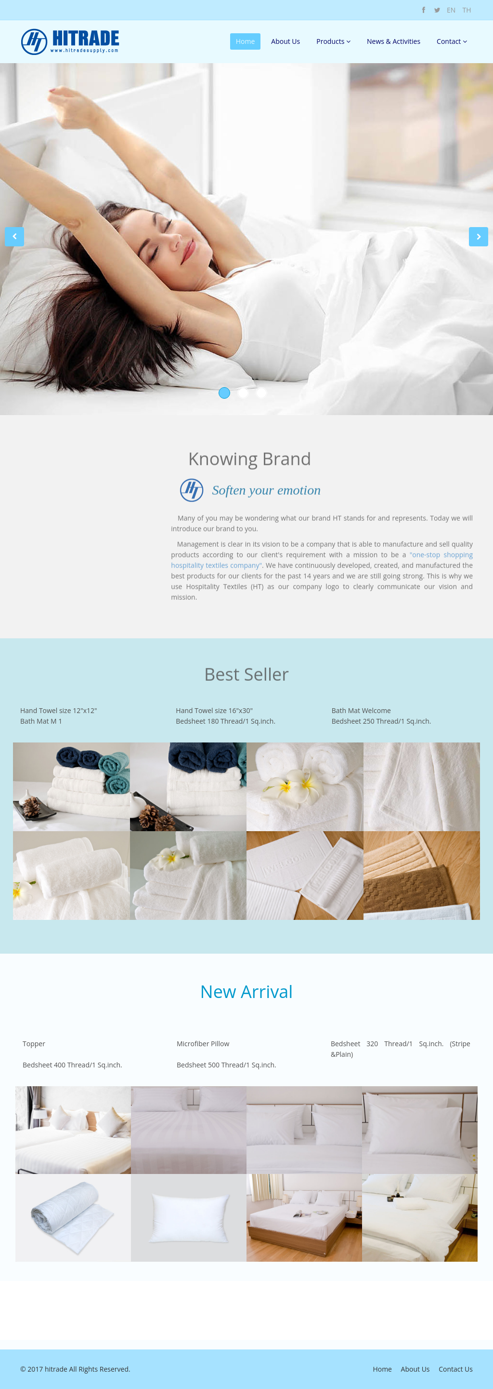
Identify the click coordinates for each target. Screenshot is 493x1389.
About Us (285, 41)
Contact (452, 41)
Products (333, 41)
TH (466, 9)
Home (245, 41)
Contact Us (456, 1369)
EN (451, 9)
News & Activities (393, 41)
